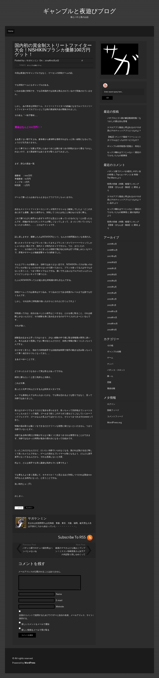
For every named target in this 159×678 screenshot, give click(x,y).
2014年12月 (112, 311)
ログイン (111, 404)
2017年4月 (112, 256)
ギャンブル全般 (32, 65)
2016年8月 (112, 262)
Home (10, 31)
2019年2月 (112, 244)
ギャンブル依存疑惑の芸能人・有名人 (124, 146)
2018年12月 (112, 250)
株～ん (110, 376)
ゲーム (39, 65)
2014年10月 (112, 324)
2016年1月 (111, 268)
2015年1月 (111, 305)
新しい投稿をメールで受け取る (35, 630)
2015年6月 (112, 281)
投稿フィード (113, 410)
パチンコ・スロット (116, 370)
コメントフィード (115, 416)
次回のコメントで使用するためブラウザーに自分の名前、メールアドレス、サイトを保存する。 (57, 616)
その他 (110, 346)
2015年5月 (112, 287)
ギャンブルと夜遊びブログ (79, 12)
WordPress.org (114, 423)
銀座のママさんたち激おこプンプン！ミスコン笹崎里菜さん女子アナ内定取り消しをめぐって (70, 551)
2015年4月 (112, 293)
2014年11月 (112, 318)
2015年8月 (112, 275)
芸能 (109, 382)
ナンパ (110, 364)
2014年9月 (112, 330)
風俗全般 (111, 388)
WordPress (29, 663)
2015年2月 (112, 299)
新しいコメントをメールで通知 (35, 624)
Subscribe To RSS (72, 537)
